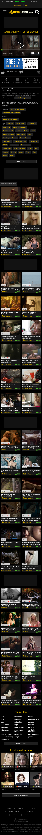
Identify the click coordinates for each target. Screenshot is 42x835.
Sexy (29, 134)
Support (30, 811)
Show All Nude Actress (21, 795)
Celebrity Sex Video (20, 141)
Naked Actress (20, 124)
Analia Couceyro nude (23, 98)
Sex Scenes (7, 148)
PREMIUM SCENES (20, 2)
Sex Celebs (7, 141)
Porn (34, 152)
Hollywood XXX (8, 131)
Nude (33, 131)
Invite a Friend (14, 811)
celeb (21, 152)
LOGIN (26, 5)
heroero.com (24, 819)
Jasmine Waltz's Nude (34, 2)
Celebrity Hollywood (19, 127)
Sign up (20, 808)
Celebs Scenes (25, 138)
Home (9, 808)
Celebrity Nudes (8, 134)
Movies (13, 152)
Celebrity (10, 124)
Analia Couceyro (19, 148)
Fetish (28, 152)
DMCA (27, 815)
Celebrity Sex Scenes (10, 138)
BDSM (5, 145)
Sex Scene (6, 127)
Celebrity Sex (34, 141)
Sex (36, 148)
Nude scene (32, 124)
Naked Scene (25, 145)
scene (30, 148)
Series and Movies (22, 131)
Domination (14, 145)
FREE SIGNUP (18, 5)
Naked (12, 155)
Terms (15, 815)
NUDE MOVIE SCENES (18, 109)
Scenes (5, 152)
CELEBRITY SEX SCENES (11, 113)
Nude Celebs (21, 134)
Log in (33, 808)
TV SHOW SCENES (7, 2)
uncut (5, 155)
